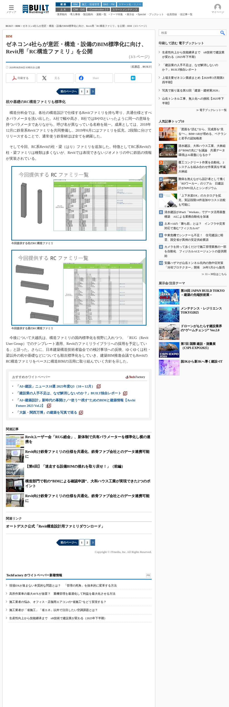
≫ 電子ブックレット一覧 (211, 110)
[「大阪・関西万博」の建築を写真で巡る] (49, 412)
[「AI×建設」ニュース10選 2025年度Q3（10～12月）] (58, 386)
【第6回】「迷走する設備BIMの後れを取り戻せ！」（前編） (75, 466)
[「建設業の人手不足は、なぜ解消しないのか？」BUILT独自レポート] (71, 393)
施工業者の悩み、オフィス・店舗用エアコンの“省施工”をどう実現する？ (57, 602)
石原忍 (136, 66)
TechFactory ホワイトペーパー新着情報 (34, 575)
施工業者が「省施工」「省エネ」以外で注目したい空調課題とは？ (53, 610)
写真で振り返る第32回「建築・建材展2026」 (191, 90)
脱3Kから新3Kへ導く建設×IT (202, 361)
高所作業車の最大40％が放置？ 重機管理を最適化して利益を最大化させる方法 (62, 593)
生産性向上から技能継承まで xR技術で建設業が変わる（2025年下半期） (58, 618)
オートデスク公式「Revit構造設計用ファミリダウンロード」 (55, 526)
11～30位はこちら (216, 274)
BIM (17, 26)
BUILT (9, 26)
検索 (222, 32)
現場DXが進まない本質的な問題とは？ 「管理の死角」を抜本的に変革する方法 (63, 585)
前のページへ (69, 91)
